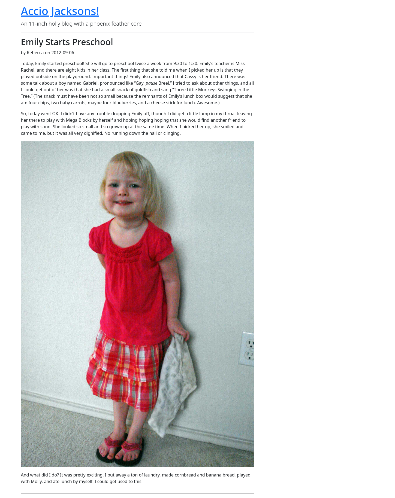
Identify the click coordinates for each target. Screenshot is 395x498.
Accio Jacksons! (60, 10)
